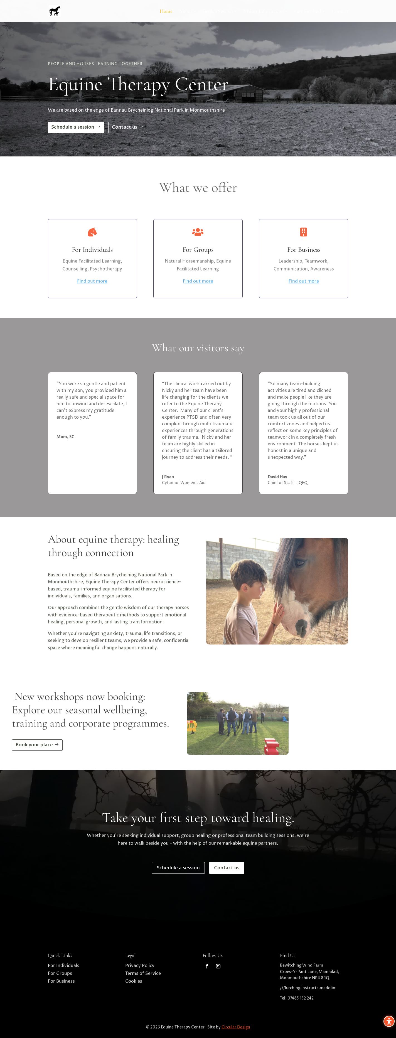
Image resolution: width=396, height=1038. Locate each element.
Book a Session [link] (218, 11)
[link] (207, 966)
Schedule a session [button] (72, 127)
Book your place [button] (34, 745)
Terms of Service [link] (143, 976)
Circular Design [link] (236, 1029)
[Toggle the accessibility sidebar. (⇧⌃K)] (389, 1021)
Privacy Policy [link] (139, 968)
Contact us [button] (124, 127)
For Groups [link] (60, 976)
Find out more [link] (92, 301)
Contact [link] (340, 11)
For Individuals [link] (63, 968)
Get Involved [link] (307, 11)
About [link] (185, 11)
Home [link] (166, 11)
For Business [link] (61, 983)
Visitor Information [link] (263, 11)
